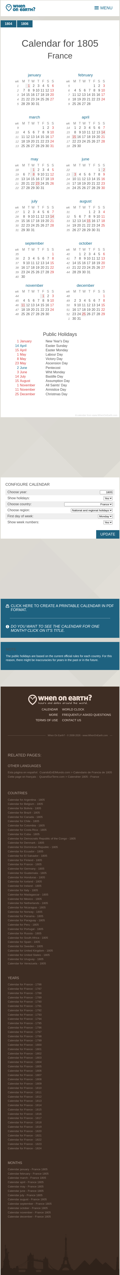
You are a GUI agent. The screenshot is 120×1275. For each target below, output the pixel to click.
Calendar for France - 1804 (24, 1062)
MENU (104, 8)
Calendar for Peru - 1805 (23, 924)
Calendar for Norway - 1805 (25, 911)
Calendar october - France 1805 (28, 1208)
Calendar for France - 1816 (24, 1113)
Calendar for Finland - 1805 (25, 860)
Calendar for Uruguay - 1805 (25, 959)
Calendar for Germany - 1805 (26, 868)
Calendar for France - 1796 (24, 1027)
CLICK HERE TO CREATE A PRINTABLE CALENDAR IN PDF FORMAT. (62, 608)
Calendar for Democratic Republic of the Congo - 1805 (42, 838)
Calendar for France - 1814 (24, 1105)
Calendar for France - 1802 (24, 1053)
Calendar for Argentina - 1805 (26, 799)
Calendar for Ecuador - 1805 (25, 851)
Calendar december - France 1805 (29, 1216)
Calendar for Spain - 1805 (24, 941)
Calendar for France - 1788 (24, 993)
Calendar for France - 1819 (24, 1126)
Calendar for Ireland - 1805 (24, 885)
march (34, 117)
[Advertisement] (60, 447)
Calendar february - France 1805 (28, 1173)
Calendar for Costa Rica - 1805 (27, 829)
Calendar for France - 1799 (24, 1040)
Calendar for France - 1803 (24, 1057)
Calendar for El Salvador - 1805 (27, 855)
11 (23, 305)
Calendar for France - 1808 (24, 1079)
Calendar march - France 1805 (27, 1177)
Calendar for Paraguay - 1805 (26, 920)
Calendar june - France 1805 (26, 1190)
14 (103, 132)
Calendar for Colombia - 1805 (26, 825)
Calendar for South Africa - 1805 (28, 937)
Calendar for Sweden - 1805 (25, 946)
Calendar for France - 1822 (24, 1139)
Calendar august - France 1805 (27, 1199)
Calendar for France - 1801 (24, 1049)
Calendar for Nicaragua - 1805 (27, 907)
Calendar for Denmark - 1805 (26, 842)
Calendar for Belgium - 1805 (25, 803)
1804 (8, 24)
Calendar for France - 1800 (24, 1044)
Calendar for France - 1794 (24, 1018)
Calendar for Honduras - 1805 (26, 877)
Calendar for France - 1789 (24, 997)
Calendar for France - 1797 (24, 1031)
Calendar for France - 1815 (24, 1109)
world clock (73, 709)
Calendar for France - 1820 (24, 1131)
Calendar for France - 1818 (24, 1122)
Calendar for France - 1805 (24, 864)
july (35, 201)
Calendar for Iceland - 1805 (25, 881)
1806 (25, 24)
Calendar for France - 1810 (24, 1088)
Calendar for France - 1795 (24, 1023)
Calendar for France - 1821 (24, 1135)
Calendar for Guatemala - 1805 (27, 873)
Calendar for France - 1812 (24, 1096)
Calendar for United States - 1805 (29, 955)
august (86, 201)
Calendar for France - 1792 (24, 1010)
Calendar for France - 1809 (24, 1083)
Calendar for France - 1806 (24, 1070)
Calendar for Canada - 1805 (25, 817)
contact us (71, 720)
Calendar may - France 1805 (26, 1186)
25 (84, 314)
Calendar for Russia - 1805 (24, 933)
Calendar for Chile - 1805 (23, 821)
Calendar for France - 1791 (24, 1006)
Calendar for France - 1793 (24, 1014)
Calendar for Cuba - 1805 (23, 834)
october (85, 243)
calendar (50, 709)
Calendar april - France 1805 (26, 1182)
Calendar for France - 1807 (24, 1075)
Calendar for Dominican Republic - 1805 (33, 847)
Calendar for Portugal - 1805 (25, 929)
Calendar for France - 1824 (24, 1148)
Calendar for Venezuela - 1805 (27, 963)
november (34, 285)
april (85, 117)
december (85, 285)
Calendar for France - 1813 (24, 1100)
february (85, 75)
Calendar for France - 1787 (24, 988)
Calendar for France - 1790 (24, 1001)
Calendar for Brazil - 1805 (24, 812)
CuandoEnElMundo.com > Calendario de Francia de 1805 (76, 772)
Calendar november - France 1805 (29, 1212)
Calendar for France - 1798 (24, 1036)
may (34, 159)
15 (74, 137)
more (53, 714)
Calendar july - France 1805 (25, 1195)
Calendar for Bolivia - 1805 (24, 808)
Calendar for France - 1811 (24, 1092)
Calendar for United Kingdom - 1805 (30, 950)
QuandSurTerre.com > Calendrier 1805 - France (69, 776)
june (85, 159)
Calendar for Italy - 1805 (23, 890)
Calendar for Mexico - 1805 (25, 898)
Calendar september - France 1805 (30, 1203)
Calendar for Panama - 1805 (25, 916)
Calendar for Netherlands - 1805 (28, 903)
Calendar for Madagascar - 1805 (28, 894)
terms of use (47, 720)
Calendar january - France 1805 (27, 1169)
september (34, 243)
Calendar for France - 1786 (24, 984)
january (34, 75)
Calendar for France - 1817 (24, 1118)
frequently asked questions (86, 714)
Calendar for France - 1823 (24, 1144)
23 (37, 183)
